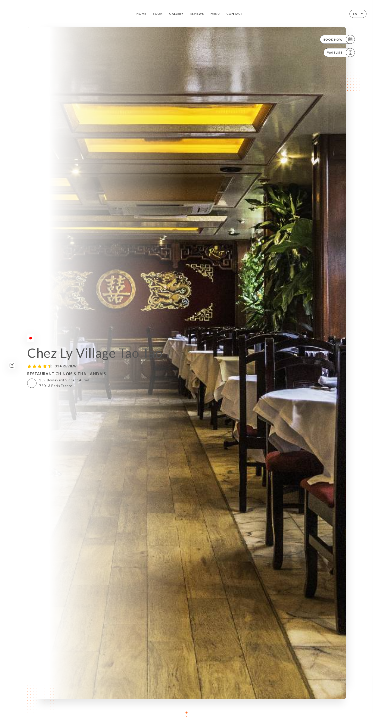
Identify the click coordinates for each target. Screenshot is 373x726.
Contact (234, 13)
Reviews (197, 13)
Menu (215, 13)
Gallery (176, 13)
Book (158, 13)
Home (141, 13)
